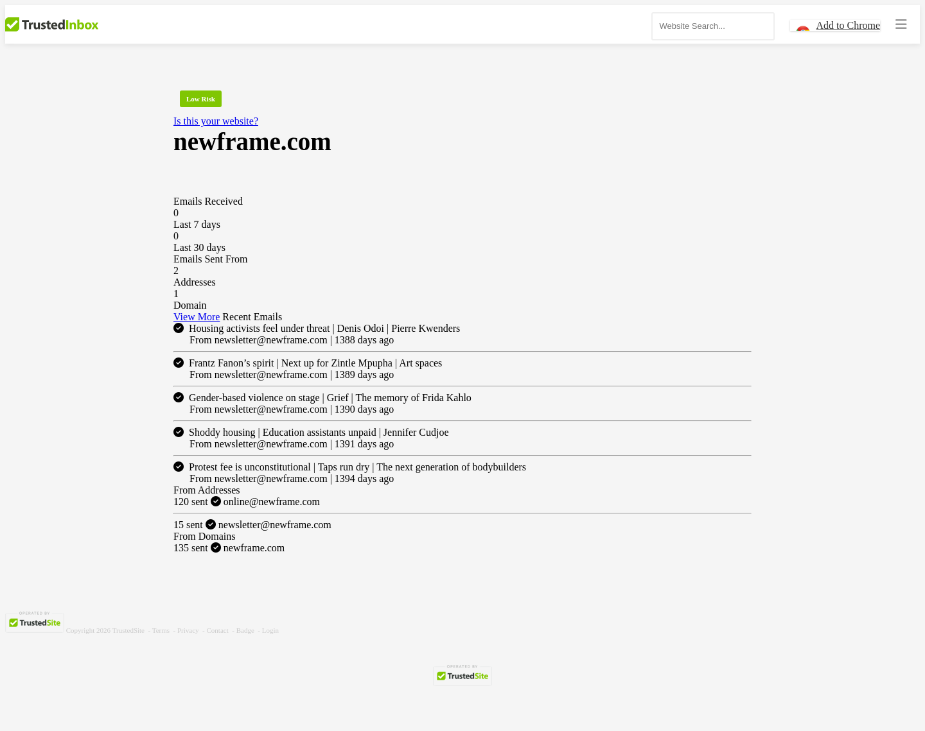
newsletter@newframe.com (252, 524)
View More (196, 316)
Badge (245, 630)
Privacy (188, 630)
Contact (218, 630)
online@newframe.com (246, 501)
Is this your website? (215, 121)
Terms (161, 630)
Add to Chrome (848, 25)
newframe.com (229, 547)
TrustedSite (128, 630)
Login (270, 630)
